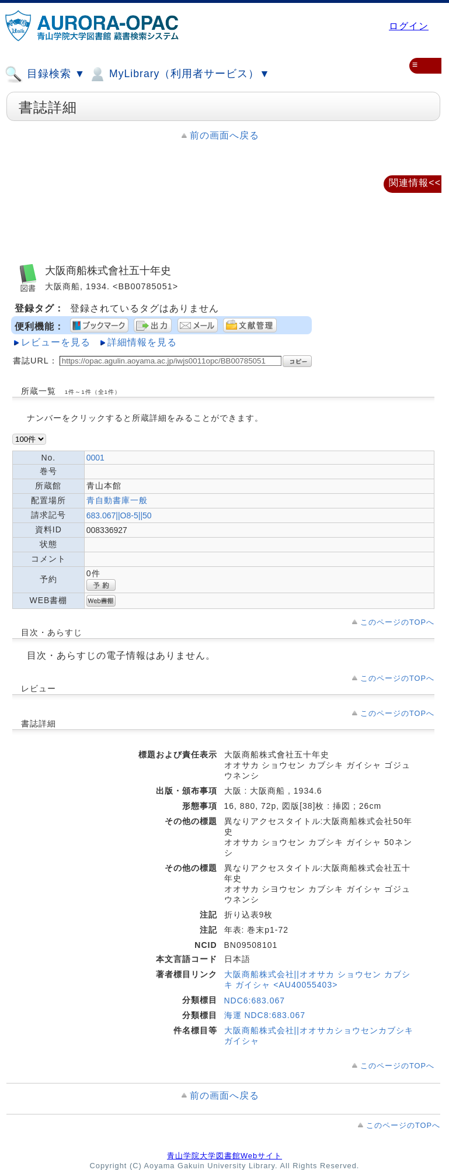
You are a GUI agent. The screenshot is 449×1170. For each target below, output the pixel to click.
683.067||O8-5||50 (119, 515)
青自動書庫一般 (117, 500)
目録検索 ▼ (45, 74)
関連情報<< (415, 183)
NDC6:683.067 (255, 1000)
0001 (95, 457)
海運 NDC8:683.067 (265, 1015)
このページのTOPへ (397, 622)
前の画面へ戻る (224, 135)
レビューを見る (56, 342)
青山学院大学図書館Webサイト (224, 1155)
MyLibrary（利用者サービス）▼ (179, 74)
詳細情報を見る (142, 342)
